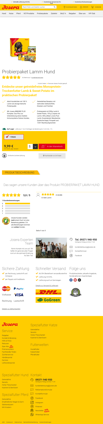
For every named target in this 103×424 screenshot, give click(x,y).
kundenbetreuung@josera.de (85, 247)
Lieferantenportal (8, 363)
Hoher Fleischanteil (38, 335)
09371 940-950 (88, 239)
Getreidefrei (35, 330)
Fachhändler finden (71, 7)
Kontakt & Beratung (9, 338)
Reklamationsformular (43, 390)
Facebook (78, 256)
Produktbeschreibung (19, 172)
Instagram (39, 403)
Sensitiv (33, 332)
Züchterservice (7, 355)
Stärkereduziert (7, 405)
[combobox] (39, 7)
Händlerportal (7, 357)
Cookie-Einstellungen (45, 422)
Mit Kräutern (6, 407)
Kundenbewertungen (37, 77)
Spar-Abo (7, 346)
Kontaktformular (81, 251)
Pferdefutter (35, 355)
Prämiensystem (8, 349)
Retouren (5, 343)
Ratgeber (5, 335)
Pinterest (38, 407)
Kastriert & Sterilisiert (38, 338)
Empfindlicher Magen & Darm (13, 402)
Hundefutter (35, 349)
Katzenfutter (35, 352)
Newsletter (39, 411)
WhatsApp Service (42, 415)
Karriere (5, 360)
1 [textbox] (30, 147)
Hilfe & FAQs (6, 341)
